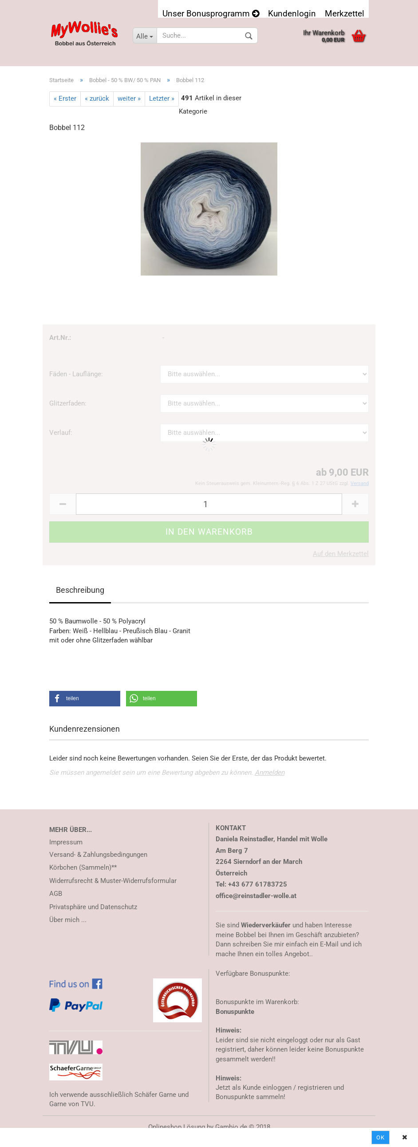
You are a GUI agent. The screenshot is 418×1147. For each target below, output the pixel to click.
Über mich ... (68, 920)
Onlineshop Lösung (176, 1127)
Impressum (66, 842)
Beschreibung (80, 590)
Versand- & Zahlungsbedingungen (98, 855)
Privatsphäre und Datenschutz (93, 907)
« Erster (65, 98)
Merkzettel (344, 13)
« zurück (97, 98)
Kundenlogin (292, 13)
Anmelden (269, 772)
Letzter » (161, 98)
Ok (380, 1137)
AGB (55, 894)
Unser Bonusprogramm (210, 13)
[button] (84, 698)
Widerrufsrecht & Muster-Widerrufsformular (113, 881)
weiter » (129, 98)
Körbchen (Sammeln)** (83, 867)
